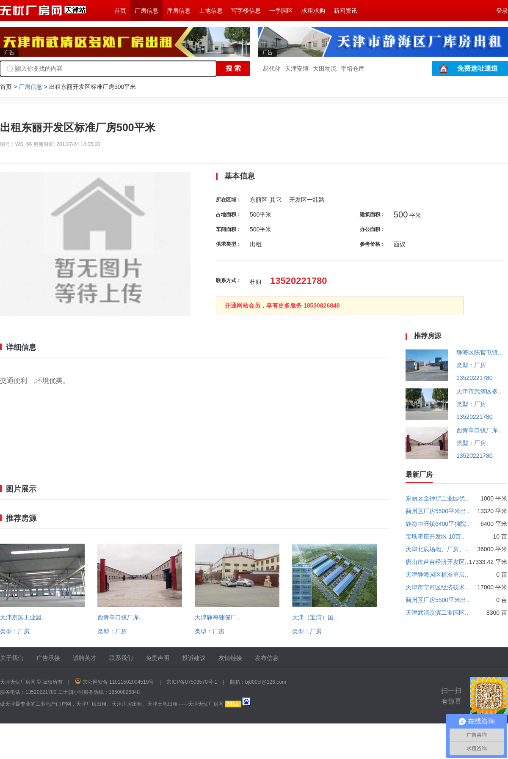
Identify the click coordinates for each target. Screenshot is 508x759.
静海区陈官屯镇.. (478, 352)
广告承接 (48, 657)
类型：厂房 (15, 631)
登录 (502, 10)
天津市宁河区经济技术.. (437, 587)
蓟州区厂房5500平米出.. (437, 511)
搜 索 (233, 68)
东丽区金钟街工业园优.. (437, 498)
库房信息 (178, 10)
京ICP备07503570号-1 (191, 682)
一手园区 (281, 10)
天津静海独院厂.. (217, 617)
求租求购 (313, 10)
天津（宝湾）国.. (314, 617)
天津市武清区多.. (478, 391)
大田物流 (325, 68)
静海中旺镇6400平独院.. (437, 523)
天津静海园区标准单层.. (437, 574)
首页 (120, 10)
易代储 (272, 68)
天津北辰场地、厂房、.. (437, 549)
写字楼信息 (246, 10)
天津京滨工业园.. (22, 617)
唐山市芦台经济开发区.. (437, 561)
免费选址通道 (477, 68)
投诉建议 (194, 657)
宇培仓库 (352, 68)
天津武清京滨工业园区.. (437, 612)
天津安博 (297, 68)
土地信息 (211, 10)
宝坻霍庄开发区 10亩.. (435, 536)
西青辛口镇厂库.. (119, 617)
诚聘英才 (85, 657)
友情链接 (230, 657)
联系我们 (121, 657)
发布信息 (267, 657)
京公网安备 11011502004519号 (118, 682)
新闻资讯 (345, 10)
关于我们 (12, 657)
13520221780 (474, 377)
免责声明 (157, 657)
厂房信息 (146, 10)
